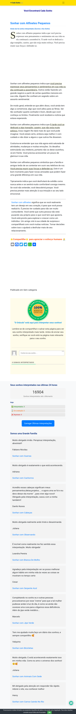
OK (49, 712)
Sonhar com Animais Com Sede (27, 676)
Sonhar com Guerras (21, 456)
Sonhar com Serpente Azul (24, 588)
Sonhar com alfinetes (21, 202)
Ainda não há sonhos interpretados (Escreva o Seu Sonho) (30, 29)
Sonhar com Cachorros (23, 478)
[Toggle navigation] (63, 2)
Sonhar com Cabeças (22, 512)
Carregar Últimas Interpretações (38, 423)
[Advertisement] (38, 66)
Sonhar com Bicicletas (22, 648)
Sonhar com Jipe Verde (23, 623)
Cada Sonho (15, 3)
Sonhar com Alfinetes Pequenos (30, 23)
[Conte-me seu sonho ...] (41, 353)
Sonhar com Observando (23, 534)
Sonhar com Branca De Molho (26, 560)
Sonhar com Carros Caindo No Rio (28, 701)
